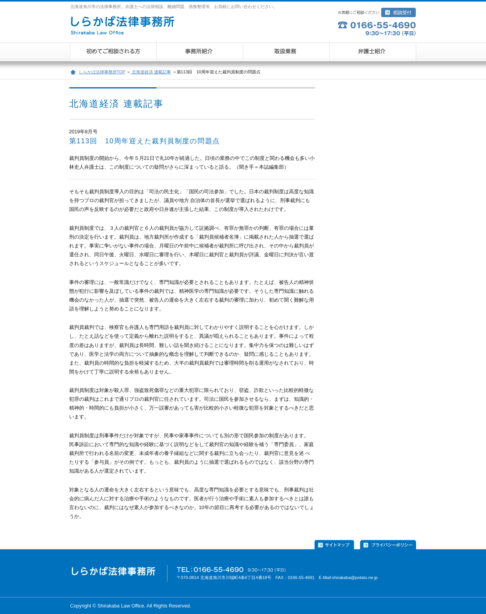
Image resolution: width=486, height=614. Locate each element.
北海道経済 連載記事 (151, 72)
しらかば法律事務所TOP (102, 72)
